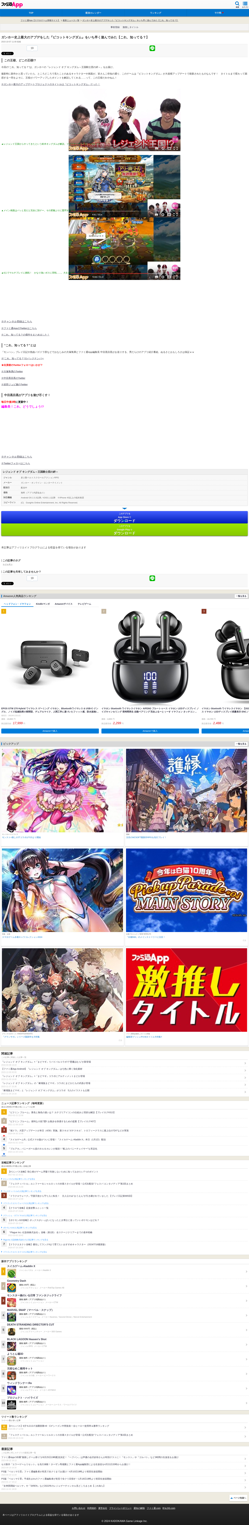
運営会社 (102, 1508)
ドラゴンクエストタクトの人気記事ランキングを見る (25, 1252)
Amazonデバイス (63, 604)
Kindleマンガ (43, 604)
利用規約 (91, 1508)
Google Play (124, 530)
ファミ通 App (12, 5)
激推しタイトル (130, 27)
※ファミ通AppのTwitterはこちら (19, 328)
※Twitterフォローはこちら (15, 463)
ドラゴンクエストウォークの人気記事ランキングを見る (26, 1203)
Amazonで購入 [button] (50, 731)
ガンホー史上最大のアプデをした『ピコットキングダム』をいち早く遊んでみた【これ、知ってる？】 (130, 20)
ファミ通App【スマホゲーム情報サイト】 (40, 20)
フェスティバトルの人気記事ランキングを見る (22, 1191)
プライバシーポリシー (120, 1508)
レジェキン (8, 564)
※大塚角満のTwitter (12, 371)
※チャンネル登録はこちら (16, 321)
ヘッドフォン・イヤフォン (17, 604)
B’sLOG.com (169, 1508)
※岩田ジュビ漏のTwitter (14, 384)
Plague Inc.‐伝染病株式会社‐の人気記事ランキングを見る (25, 1240)
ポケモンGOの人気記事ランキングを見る (20, 1228)
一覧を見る (241, 596)
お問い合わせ (78, 1508)
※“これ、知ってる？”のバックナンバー (22, 358)
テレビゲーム (84, 604)
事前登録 (115, 27)
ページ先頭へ (240, 1498)
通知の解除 (139, 1508)
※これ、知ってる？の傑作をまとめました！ (25, 334)
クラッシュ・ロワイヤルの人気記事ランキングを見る (25, 1215)
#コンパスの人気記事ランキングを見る (19, 1179)
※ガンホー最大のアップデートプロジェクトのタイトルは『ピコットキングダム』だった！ (50, 84)
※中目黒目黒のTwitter (13, 378)
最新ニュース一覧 (71, 20)
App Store (124, 517)
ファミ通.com (154, 1508)
